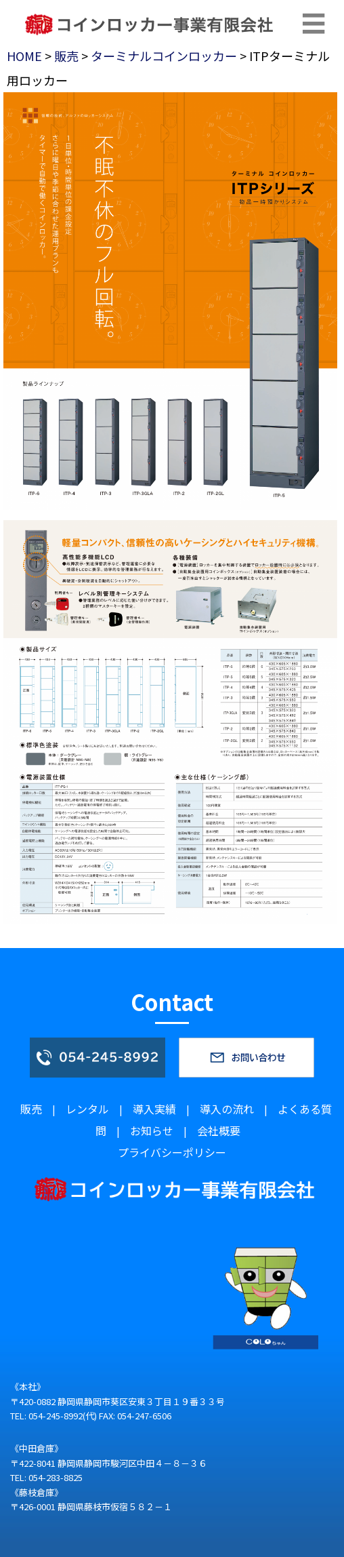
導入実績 (154, 1109)
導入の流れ (227, 1109)
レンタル (87, 1109)
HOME (24, 55)
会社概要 (218, 1130)
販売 (66, 55)
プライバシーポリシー (172, 1152)
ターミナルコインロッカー (164, 55)
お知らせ (151, 1130)
